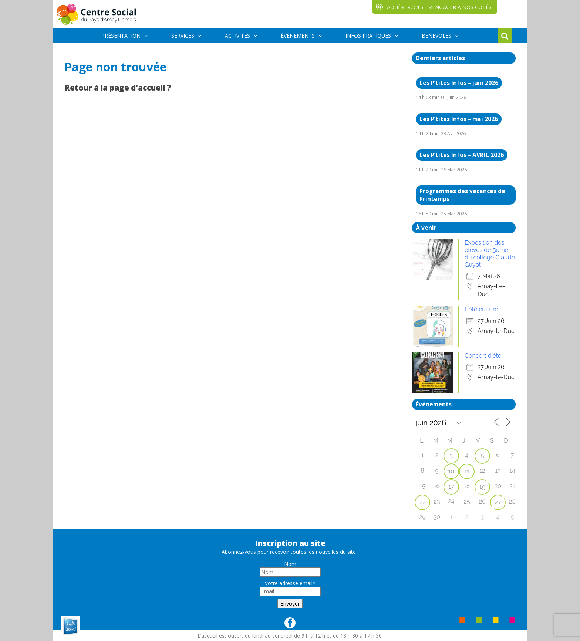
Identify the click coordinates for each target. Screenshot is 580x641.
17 (451, 486)
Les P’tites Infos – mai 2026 (458, 119)
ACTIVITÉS (237, 35)
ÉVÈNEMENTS (298, 35)
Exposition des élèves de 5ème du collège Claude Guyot (490, 253)
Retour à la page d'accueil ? (117, 87)
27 (498, 502)
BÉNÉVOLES (436, 35)
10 (451, 471)
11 (466, 471)
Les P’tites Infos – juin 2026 (458, 83)
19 (482, 486)
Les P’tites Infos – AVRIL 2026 (461, 155)
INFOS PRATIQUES (368, 35)
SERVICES (182, 35)
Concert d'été (483, 355)
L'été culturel (482, 309)
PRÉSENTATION (121, 35)
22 (422, 502)
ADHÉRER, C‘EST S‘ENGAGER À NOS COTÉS (439, 7)
